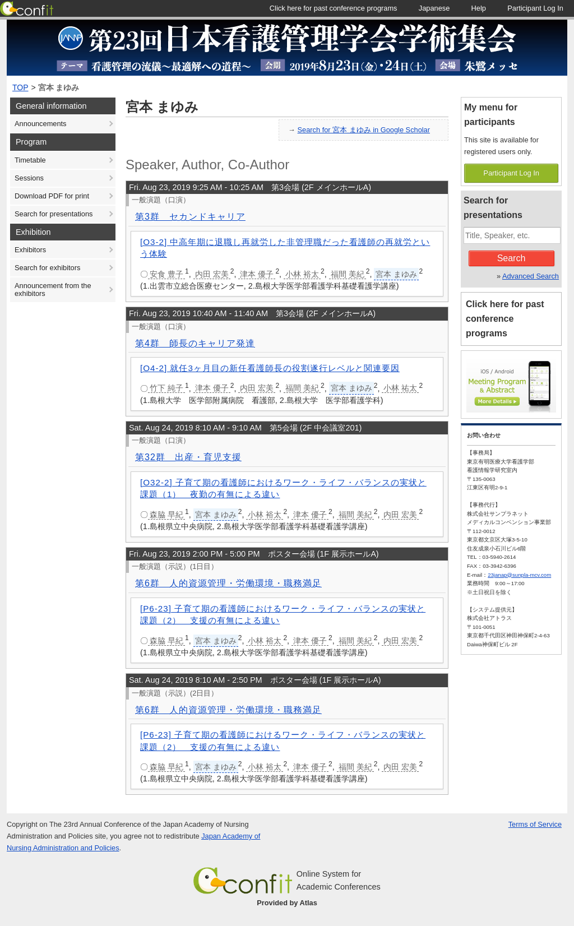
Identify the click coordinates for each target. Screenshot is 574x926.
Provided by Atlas (287, 903)
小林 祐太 (400, 387)
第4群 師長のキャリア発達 (195, 343)
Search (511, 258)
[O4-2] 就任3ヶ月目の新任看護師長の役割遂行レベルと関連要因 (270, 368)
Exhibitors (30, 250)
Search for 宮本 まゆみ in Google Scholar (364, 130)
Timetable (30, 160)
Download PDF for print (52, 196)
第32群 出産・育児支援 (188, 457)
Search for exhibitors (47, 267)
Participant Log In (511, 173)
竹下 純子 (166, 387)
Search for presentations (53, 214)
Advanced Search (530, 276)
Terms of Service (535, 824)
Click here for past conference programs (505, 318)
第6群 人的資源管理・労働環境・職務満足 (228, 583)
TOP (20, 87)
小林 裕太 (302, 274)
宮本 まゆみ (59, 87)
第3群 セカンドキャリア (190, 216)
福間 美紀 (347, 274)
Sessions (29, 178)
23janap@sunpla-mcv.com (519, 575)
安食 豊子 (166, 274)
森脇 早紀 (166, 514)
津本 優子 (257, 274)
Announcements (40, 123)
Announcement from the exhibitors (53, 289)
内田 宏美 (212, 274)
